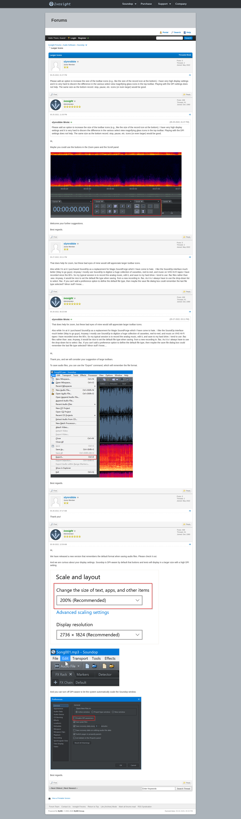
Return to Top (93, 807)
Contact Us (65, 807)
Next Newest (70, 788)
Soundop (127, 4)
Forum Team (54, 807)
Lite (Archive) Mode (109, 807)
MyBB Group (79, 811)
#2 (190, 114)
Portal (165, 32)
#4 (190, 312)
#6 (190, 544)
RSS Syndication (145, 807)
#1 (190, 75)
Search (177, 32)
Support (163, 4)
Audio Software (69, 45)
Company (181, 4)
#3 (190, 257)
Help (189, 32)
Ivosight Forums (54, 45)
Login (73, 38)
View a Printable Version (61, 798)
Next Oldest (56, 788)
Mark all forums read (127, 807)
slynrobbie (70, 61)
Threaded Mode (185, 55)
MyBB (60, 811)
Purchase (146, 4)
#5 (190, 511)
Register (82, 38)
